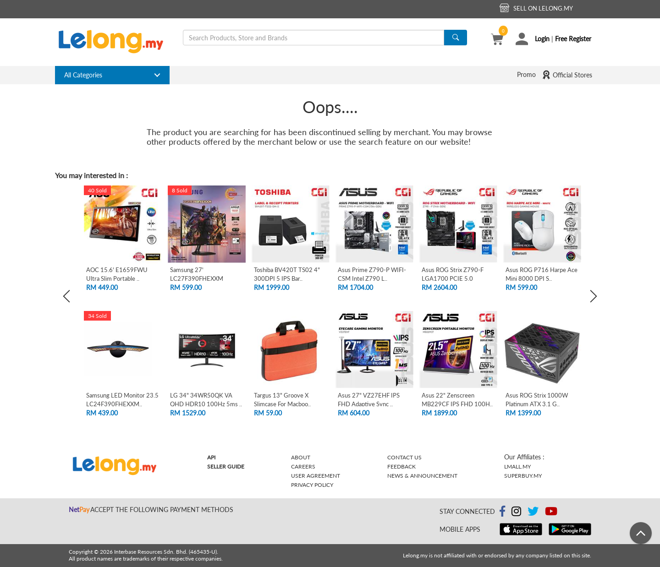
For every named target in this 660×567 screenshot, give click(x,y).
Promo (526, 74)
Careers (303, 466)
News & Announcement (422, 475)
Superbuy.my (523, 475)
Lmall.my (517, 466)
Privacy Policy (312, 484)
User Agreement (315, 475)
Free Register (573, 39)
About (300, 457)
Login (542, 39)
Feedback (401, 466)
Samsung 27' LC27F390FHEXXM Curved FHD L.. (196, 278)
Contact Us (404, 457)
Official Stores (567, 74)
